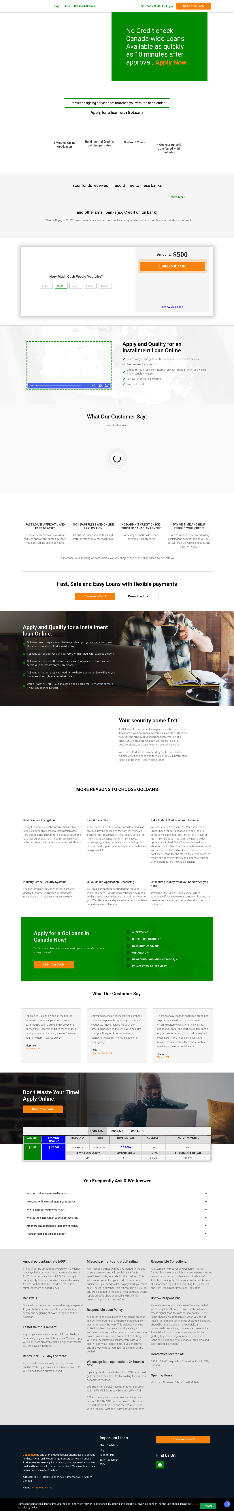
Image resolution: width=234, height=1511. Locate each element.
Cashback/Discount (85, 6)
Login (169, 6)
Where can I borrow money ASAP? (46, 1209)
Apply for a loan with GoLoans (117, 112)
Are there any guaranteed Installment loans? (52, 1225)
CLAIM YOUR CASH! (172, 266)
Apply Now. (171, 62)
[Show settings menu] (100, 385)
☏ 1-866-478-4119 (152, 6)
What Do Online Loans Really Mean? (47, 1193)
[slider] (65, 385)
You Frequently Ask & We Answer (117, 1180)
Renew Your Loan (172, 306)
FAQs (67, 6)
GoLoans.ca (30, 1454)
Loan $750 (136, 1130)
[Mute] (93, 385)
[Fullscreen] (107, 385)
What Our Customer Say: (117, 993)
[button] (26, 458)
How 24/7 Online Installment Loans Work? (51, 1201)
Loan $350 (97, 1130)
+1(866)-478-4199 (42, 1487)
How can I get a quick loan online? (46, 1233)
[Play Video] (30, 385)
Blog (56, 6)
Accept (208, 1505)
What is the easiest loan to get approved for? (52, 1217)
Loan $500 (117, 1130)
